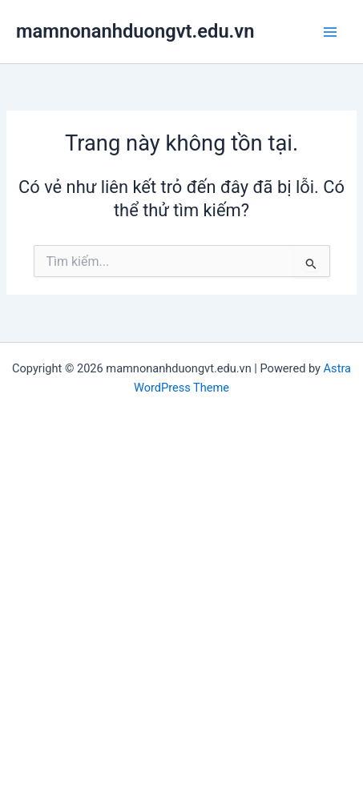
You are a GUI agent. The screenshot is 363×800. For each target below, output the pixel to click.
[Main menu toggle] (330, 32)
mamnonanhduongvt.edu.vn (135, 31)
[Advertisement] (181, 594)
